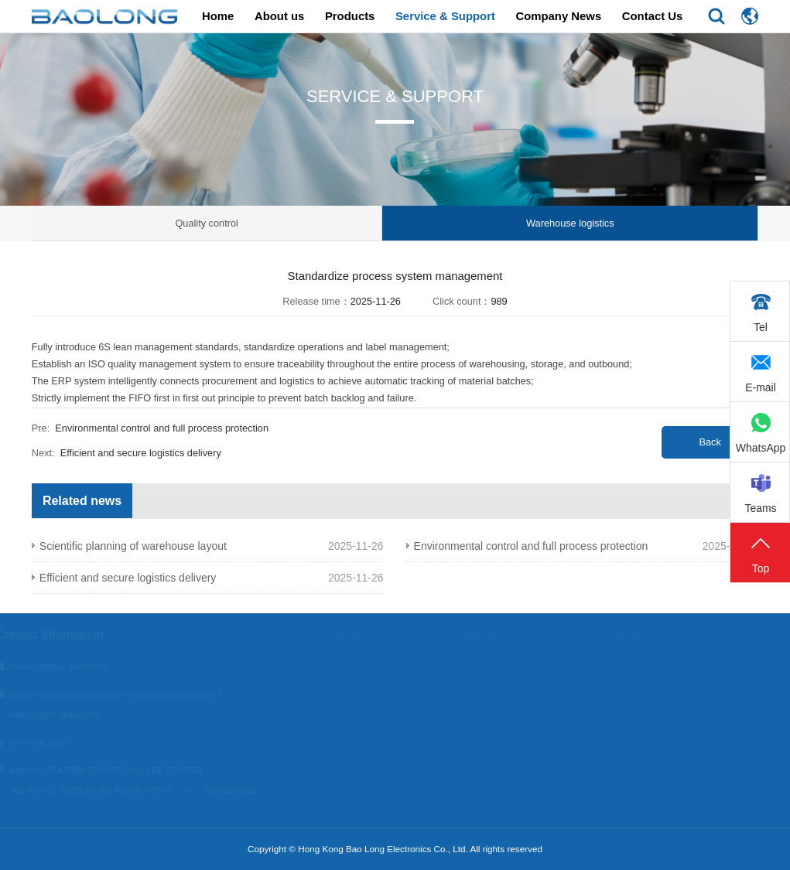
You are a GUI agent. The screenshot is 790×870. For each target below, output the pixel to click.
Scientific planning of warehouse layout (133, 546)
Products (349, 16)
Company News (558, 16)
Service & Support (445, 16)
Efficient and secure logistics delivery (140, 453)
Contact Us (652, 16)
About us (279, 16)
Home (218, 16)
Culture (362, 669)
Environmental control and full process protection (161, 428)
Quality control (206, 223)
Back (709, 442)
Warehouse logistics (570, 223)
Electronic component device (529, 656)
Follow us (648, 635)
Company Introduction (391, 656)
